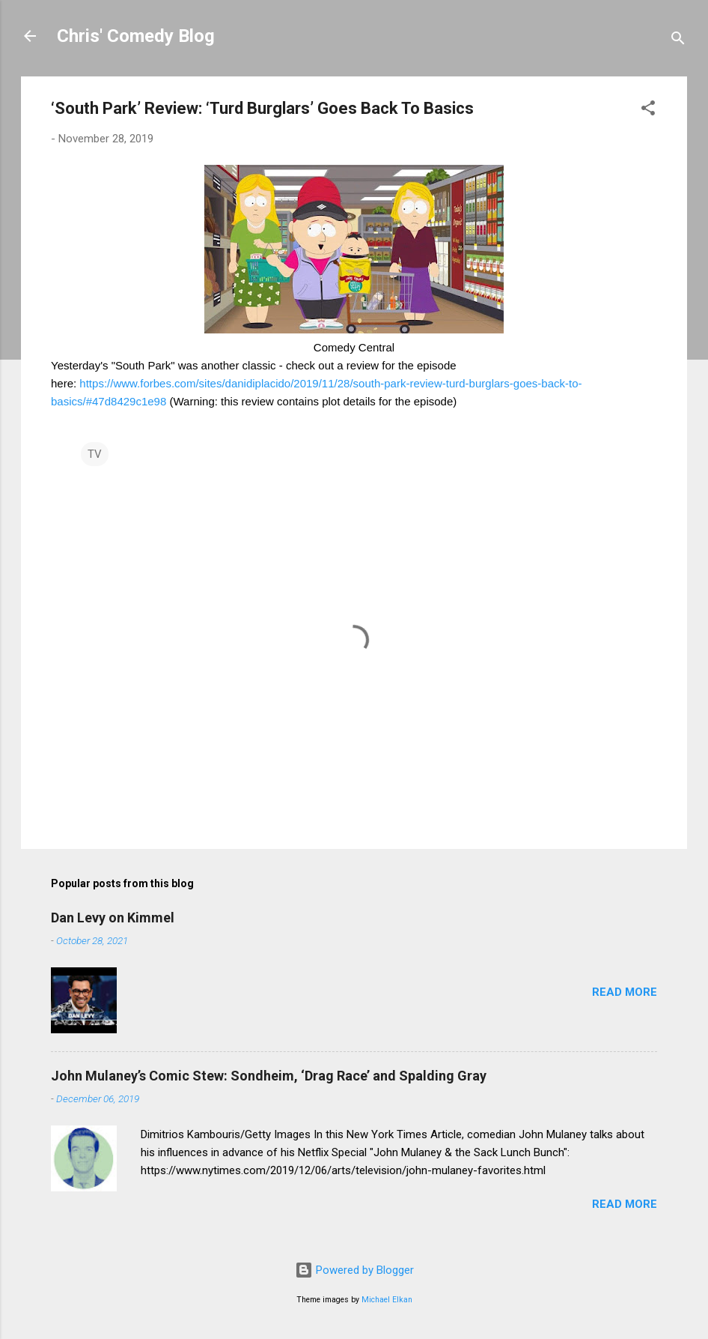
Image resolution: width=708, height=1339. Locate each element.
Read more (624, 992)
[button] (648, 110)
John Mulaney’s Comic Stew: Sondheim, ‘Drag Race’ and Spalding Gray (268, 1075)
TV (95, 454)
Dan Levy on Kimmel (112, 917)
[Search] (678, 41)
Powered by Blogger (354, 1270)
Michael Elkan (386, 1300)
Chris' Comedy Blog (136, 35)
